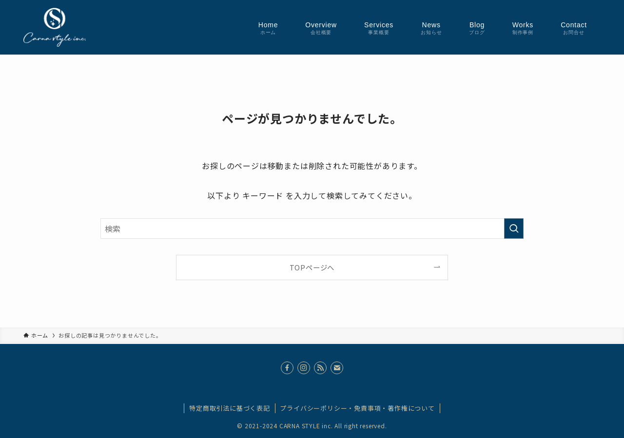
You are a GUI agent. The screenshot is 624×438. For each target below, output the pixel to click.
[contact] (337, 368)
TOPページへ (312, 267)
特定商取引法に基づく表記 (229, 408)
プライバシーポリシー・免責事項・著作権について (357, 408)
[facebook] (287, 368)
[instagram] (303, 368)
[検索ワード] (312, 228)
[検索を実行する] (514, 228)
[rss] (320, 368)
